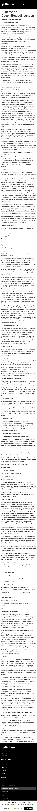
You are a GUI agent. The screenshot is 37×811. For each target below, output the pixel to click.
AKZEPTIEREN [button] (28, 808)
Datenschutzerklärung (8, 785)
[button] (23, 4)
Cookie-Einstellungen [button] (17, 808)
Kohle (3, 773)
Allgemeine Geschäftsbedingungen (12, 788)
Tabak (4, 770)
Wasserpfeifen (6, 764)
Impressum (5, 791)
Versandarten (6, 782)
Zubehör (4, 767)
